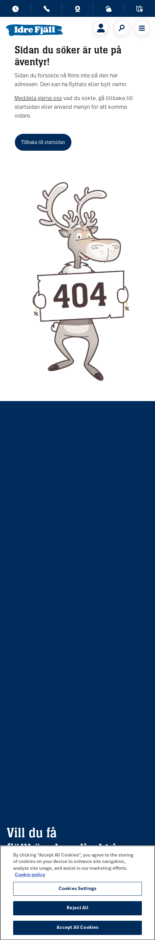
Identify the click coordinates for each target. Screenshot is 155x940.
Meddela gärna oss (38, 98)
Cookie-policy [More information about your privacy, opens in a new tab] (30, 878)
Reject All (77, 911)
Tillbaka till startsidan (43, 142)
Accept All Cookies (77, 931)
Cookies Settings (77, 892)
